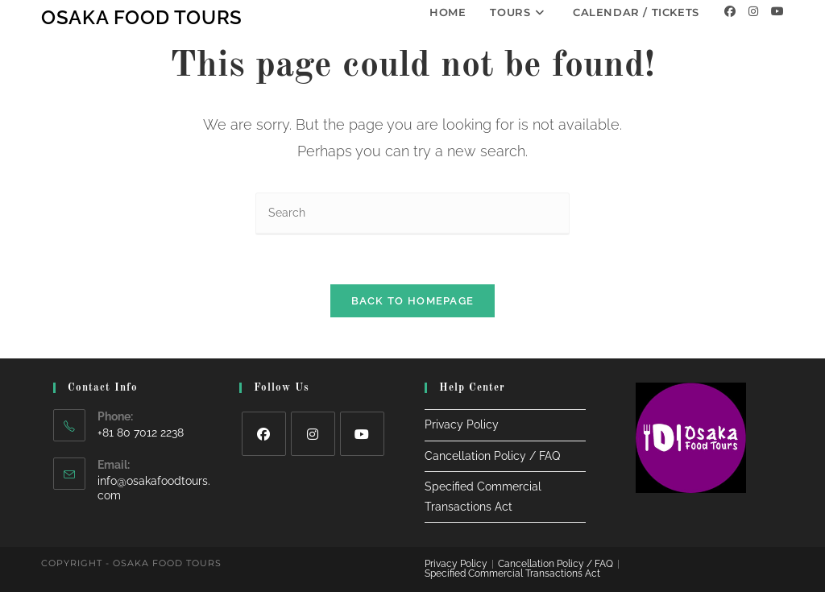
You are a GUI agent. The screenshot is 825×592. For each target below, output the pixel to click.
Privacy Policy (462, 424)
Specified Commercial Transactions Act (512, 573)
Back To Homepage (413, 301)
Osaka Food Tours (142, 17)
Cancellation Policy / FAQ (492, 455)
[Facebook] (730, 11)
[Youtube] (777, 11)
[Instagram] (753, 11)
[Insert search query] (412, 214)
